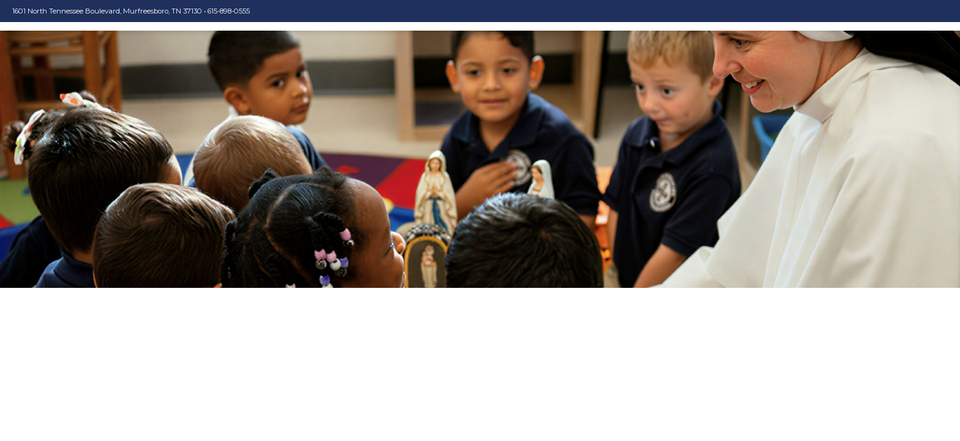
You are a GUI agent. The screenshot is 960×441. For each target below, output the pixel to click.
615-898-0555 (229, 11)
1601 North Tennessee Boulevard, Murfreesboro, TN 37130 (107, 11)
